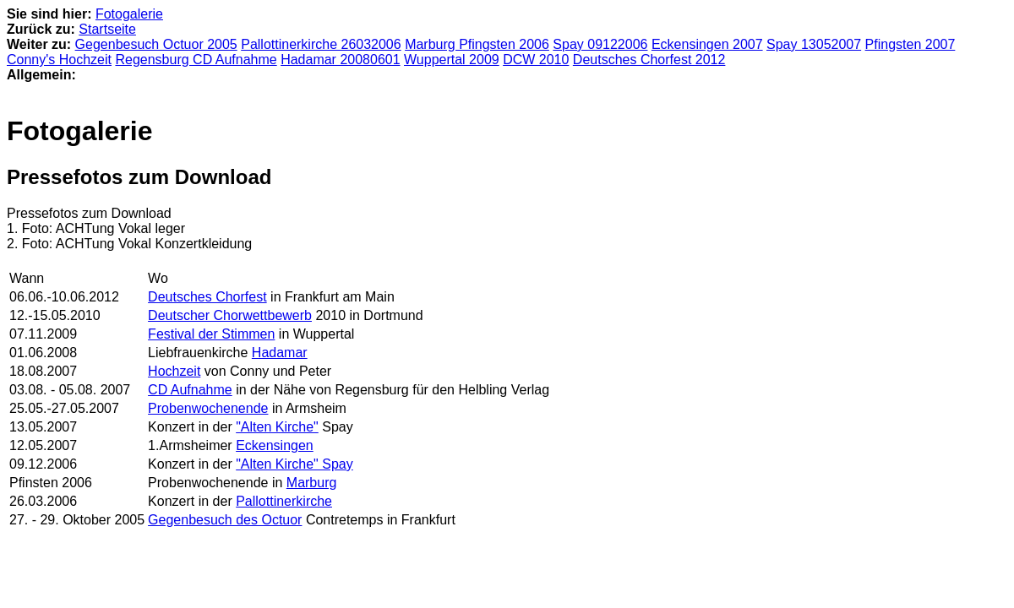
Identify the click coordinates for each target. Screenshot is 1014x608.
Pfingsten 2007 (910, 44)
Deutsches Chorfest (207, 297)
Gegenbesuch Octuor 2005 (156, 44)
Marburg (311, 482)
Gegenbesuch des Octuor (225, 520)
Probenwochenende (208, 408)
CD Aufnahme (190, 390)
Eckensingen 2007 (707, 44)
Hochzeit (174, 371)
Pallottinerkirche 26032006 (321, 44)
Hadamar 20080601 (340, 59)
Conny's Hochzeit (59, 59)
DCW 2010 (536, 59)
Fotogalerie (129, 14)
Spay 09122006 (600, 44)
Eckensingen (274, 445)
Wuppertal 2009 (451, 59)
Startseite (107, 29)
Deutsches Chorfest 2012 (649, 59)
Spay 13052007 (813, 44)
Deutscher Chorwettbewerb (230, 315)
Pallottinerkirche (284, 501)
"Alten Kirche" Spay (294, 464)
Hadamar (280, 352)
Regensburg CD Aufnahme (195, 59)
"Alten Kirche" (277, 427)
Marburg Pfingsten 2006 (477, 44)
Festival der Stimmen (211, 334)
